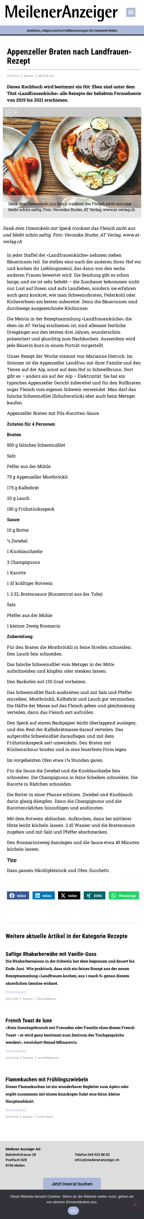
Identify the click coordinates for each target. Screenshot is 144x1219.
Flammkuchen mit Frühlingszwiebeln (47, 1079)
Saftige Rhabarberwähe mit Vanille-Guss (51, 954)
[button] (130, 12)
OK (73, 1211)
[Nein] (135, 1204)
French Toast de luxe (29, 1020)
